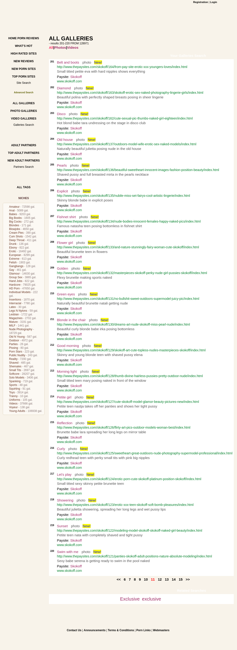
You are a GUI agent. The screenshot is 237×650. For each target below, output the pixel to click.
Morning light (67, 371)
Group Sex (15, 277)
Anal (12, 210)
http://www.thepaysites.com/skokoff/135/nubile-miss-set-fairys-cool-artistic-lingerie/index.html (123, 195)
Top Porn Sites (23, 76)
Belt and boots (68, 62)
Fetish (13, 262)
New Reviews (24, 61)
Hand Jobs (15, 281)
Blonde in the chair (71, 320)
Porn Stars (15, 351)
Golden (62, 268)
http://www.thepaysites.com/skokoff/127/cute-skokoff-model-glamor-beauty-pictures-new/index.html (128, 402)
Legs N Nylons (18, 310)
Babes (13, 214)
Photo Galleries (23, 111)
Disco (61, 114)
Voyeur (13, 407)
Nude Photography (20, 329)
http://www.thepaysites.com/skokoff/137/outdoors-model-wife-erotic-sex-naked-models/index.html (126, 144)
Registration (200, 2)
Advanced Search (23, 92)
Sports (13, 385)
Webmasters (161, 630)
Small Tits (15, 370)
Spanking (15, 381)
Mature (13, 321)
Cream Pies (16, 232)
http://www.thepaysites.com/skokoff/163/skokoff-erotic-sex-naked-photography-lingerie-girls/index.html (130, 92)
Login (213, 2)
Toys (12, 392)
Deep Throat (17, 240)
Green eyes (66, 294)
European (15, 255)
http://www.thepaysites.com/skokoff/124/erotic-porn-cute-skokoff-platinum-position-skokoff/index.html (129, 479)
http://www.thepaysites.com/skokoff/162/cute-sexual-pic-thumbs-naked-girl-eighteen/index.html (125, 118)
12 (160, 579)
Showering (65, 500)
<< (119, 579)
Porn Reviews (28, 38)
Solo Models (16, 377)
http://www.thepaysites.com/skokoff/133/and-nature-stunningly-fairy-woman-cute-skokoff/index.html (128, 247)
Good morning (68, 346)
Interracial (15, 303)
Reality (13, 359)
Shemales (15, 366)
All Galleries (24, 103)
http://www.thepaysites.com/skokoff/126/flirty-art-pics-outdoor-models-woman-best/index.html (123, 427)
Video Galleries (23, 118)
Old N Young (17, 336)
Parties (13, 344)
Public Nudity (17, 355)
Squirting (14, 388)
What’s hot (23, 46)
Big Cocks (15, 221)
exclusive (151, 598)
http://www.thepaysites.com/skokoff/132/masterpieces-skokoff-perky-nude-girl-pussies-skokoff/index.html (132, 273)
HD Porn (14, 288)
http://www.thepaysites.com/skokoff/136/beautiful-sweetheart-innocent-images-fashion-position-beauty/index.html (138, 170)
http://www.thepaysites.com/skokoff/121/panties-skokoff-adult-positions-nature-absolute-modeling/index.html (134, 556)
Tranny (13, 396)
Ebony (13, 247)
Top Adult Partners (23, 153)
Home (12, 38)
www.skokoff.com (69, 81)
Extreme (14, 258)
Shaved (14, 362)
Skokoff (76, 77)
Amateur (14, 206)
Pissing (13, 347)
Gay (11, 270)
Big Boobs (15, 218)
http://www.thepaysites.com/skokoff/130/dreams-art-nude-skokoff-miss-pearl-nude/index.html (123, 324)
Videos (13, 403)
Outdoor (14, 340)
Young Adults (17, 411)
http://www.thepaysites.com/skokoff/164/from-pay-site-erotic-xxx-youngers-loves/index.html (122, 67)
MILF (12, 325)
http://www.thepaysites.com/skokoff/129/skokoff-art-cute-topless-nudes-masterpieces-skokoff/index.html (131, 350)
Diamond (64, 88)
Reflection (64, 423)
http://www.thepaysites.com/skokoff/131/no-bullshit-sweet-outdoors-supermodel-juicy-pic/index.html (128, 299)
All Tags (24, 187)
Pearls (62, 165)
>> (188, 579)
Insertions (15, 299)
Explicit (62, 191)
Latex (12, 307)
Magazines (15, 318)
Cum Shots (16, 236)
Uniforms (14, 399)
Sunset (62, 526)
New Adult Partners (23, 160)
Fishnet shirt (66, 217)
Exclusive (130, 598)
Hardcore (14, 284)
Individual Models (20, 292)
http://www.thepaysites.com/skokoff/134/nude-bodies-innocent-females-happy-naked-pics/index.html (129, 221)
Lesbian (14, 314)
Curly (61, 449)
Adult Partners (23, 145)
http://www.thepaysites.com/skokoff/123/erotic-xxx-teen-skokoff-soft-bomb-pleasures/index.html (125, 505)
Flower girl (65, 243)
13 (167, 579)
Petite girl (64, 397)
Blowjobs (14, 229)
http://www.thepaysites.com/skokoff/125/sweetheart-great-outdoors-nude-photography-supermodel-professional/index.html (144, 453)
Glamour (14, 273)
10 (146, 579)
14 (174, 579)
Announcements (95, 630)
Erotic (12, 251)
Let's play (64, 474)
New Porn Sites (24, 69)
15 (181, 579)
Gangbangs (16, 266)
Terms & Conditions (121, 630)
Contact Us (74, 630)
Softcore (14, 373)
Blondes (14, 225)
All (51, 47)
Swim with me (67, 552)
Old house (65, 140)
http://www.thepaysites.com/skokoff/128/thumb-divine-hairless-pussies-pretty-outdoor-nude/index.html (130, 376)
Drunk (12, 244)
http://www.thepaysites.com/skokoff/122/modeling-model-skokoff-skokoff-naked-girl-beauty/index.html (129, 530)
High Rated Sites (24, 53)
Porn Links (143, 630)
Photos (60, 47)
